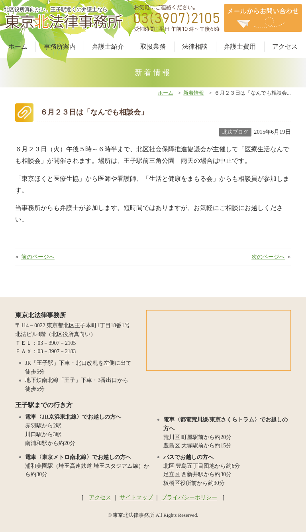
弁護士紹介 (108, 46)
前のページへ (38, 256)
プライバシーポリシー (189, 497)
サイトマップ (136, 497)
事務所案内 (60, 46)
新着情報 (193, 93)
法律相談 (195, 46)
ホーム (17, 46)
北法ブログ (235, 132)
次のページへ (268, 256)
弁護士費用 (240, 46)
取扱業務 (153, 46)
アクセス (285, 46)
